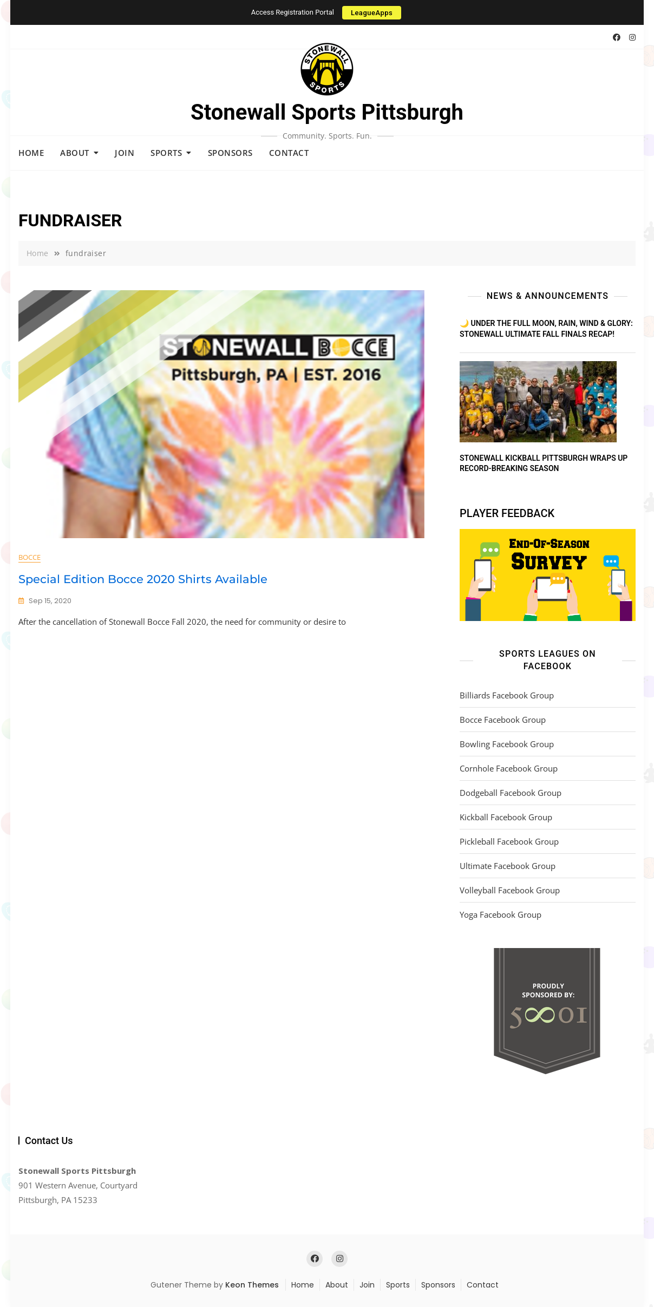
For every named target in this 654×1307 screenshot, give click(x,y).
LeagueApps (372, 13)
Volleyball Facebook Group (510, 890)
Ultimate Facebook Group (507, 865)
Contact (289, 152)
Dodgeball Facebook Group (510, 792)
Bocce (29, 557)
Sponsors (230, 152)
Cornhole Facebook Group (509, 768)
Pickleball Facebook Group (509, 841)
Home (31, 152)
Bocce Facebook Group (503, 719)
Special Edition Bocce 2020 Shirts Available (142, 579)
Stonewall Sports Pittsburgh (327, 112)
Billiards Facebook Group (507, 695)
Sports (166, 152)
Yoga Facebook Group (500, 914)
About (74, 152)
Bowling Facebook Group (507, 744)
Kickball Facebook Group (506, 817)
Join (124, 152)
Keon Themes (252, 1284)
